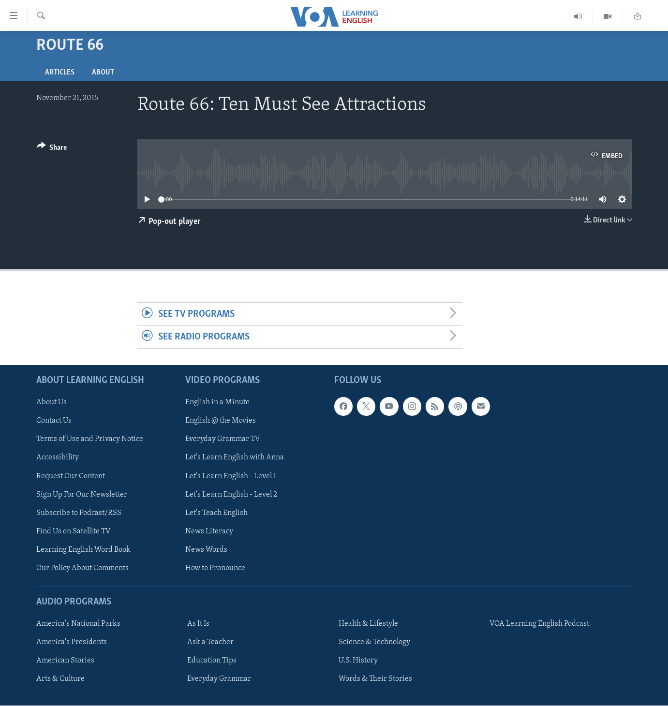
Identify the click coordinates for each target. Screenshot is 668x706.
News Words (206, 550)
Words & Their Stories (375, 679)
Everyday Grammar (219, 679)
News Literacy (209, 531)
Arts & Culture (60, 679)
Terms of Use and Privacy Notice (89, 439)
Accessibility (57, 458)
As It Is (198, 624)
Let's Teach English (216, 513)
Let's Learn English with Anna (234, 458)
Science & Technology (374, 642)
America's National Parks (78, 624)
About (103, 72)
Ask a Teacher (210, 642)
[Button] (52, 149)
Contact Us (54, 421)
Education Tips (212, 661)
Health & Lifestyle (368, 624)
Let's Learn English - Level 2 (231, 495)
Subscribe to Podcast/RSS (78, 513)
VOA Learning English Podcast (539, 624)
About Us (51, 403)
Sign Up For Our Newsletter (81, 495)
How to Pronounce (215, 568)
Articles (59, 72)
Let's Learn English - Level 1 (230, 476)
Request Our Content (70, 476)
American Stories (65, 661)
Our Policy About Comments (82, 568)
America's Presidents (71, 642)
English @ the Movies (220, 421)
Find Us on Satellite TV (73, 531)
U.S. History (358, 661)
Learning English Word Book (83, 550)
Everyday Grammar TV (222, 439)
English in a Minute (217, 403)
